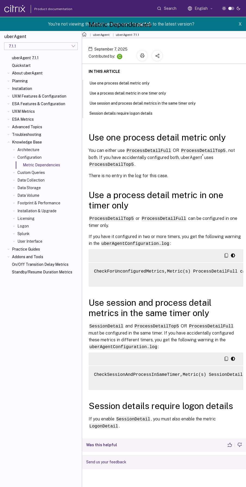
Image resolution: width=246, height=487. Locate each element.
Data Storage (29, 188)
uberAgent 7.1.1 (25, 58)
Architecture (28, 150)
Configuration (29, 157)
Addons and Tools (27, 257)
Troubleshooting (26, 134)
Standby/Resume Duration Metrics (42, 272)
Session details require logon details (123, 112)
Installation (22, 88)
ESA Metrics (23, 119)
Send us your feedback (106, 460)
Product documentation (46, 9)
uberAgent (101, 35)
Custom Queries (31, 172)
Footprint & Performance (38, 203)
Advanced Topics (27, 127)
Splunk (23, 234)
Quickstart (21, 65)
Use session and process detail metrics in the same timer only (145, 102)
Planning (20, 81)
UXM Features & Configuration (39, 96)
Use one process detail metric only (122, 82)
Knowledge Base (27, 142)
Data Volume (28, 195)
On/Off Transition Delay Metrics (40, 264)
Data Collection (31, 180)
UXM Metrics (23, 111)
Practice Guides (26, 249)
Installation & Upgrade (37, 211)
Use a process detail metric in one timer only (130, 92)
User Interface (29, 241)
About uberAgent (27, 73)
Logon (23, 226)
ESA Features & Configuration (38, 104)
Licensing (26, 218)
